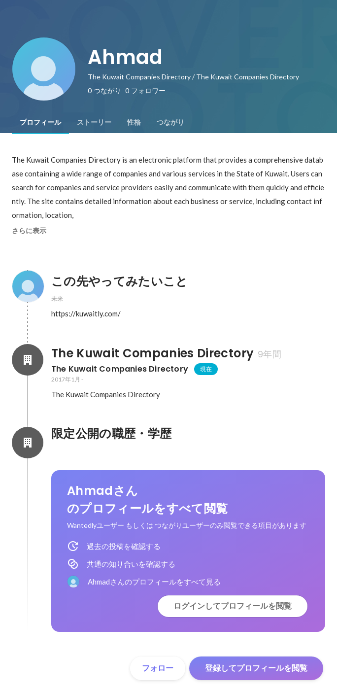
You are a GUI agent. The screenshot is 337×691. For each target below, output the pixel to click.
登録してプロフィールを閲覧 (256, 668)
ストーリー (94, 122)
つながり (170, 122)
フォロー (157, 668)
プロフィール (40, 122)
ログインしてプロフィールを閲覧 (232, 606)
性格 (134, 122)
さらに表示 (29, 231)
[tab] (40, 122)
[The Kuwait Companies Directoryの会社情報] (27, 360)
